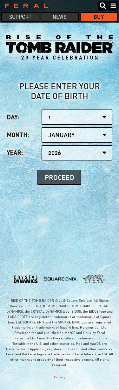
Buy (99, 17)
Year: (60, 152)
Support (20, 17)
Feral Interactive (25, 6)
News (59, 17)
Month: (60, 135)
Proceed (59, 177)
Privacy (59, 377)
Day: (60, 117)
